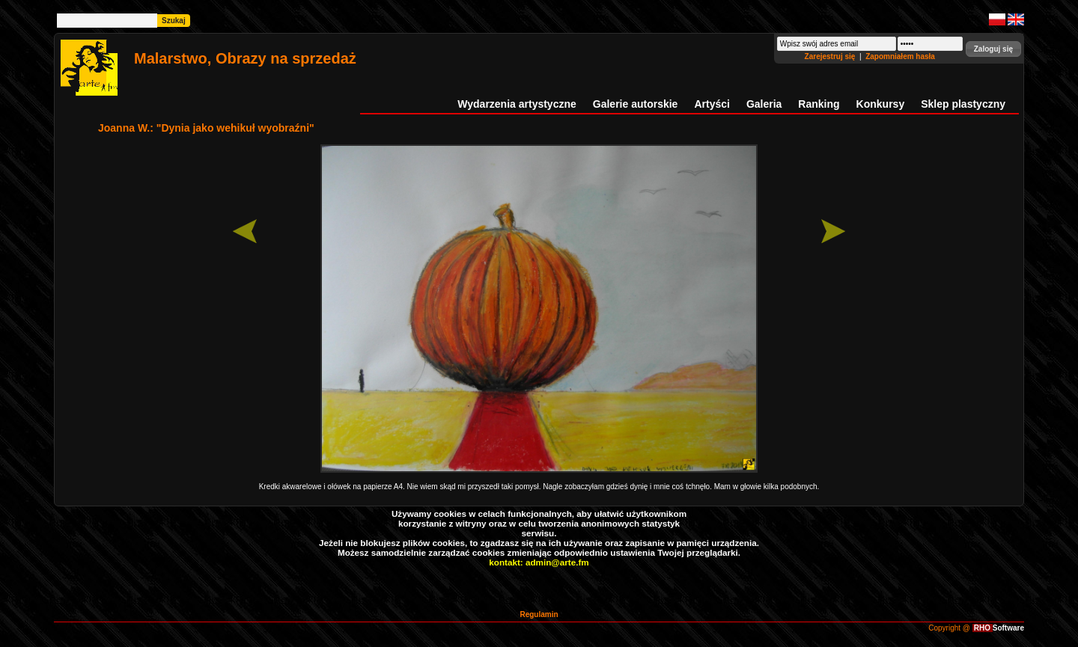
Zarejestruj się (831, 56)
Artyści (711, 104)
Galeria (764, 104)
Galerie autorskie (635, 104)
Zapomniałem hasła (900, 56)
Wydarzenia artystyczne (516, 104)
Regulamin (539, 614)
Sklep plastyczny (963, 104)
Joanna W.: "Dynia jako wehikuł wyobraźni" (206, 128)
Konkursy (880, 104)
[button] (993, 49)
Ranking (818, 104)
